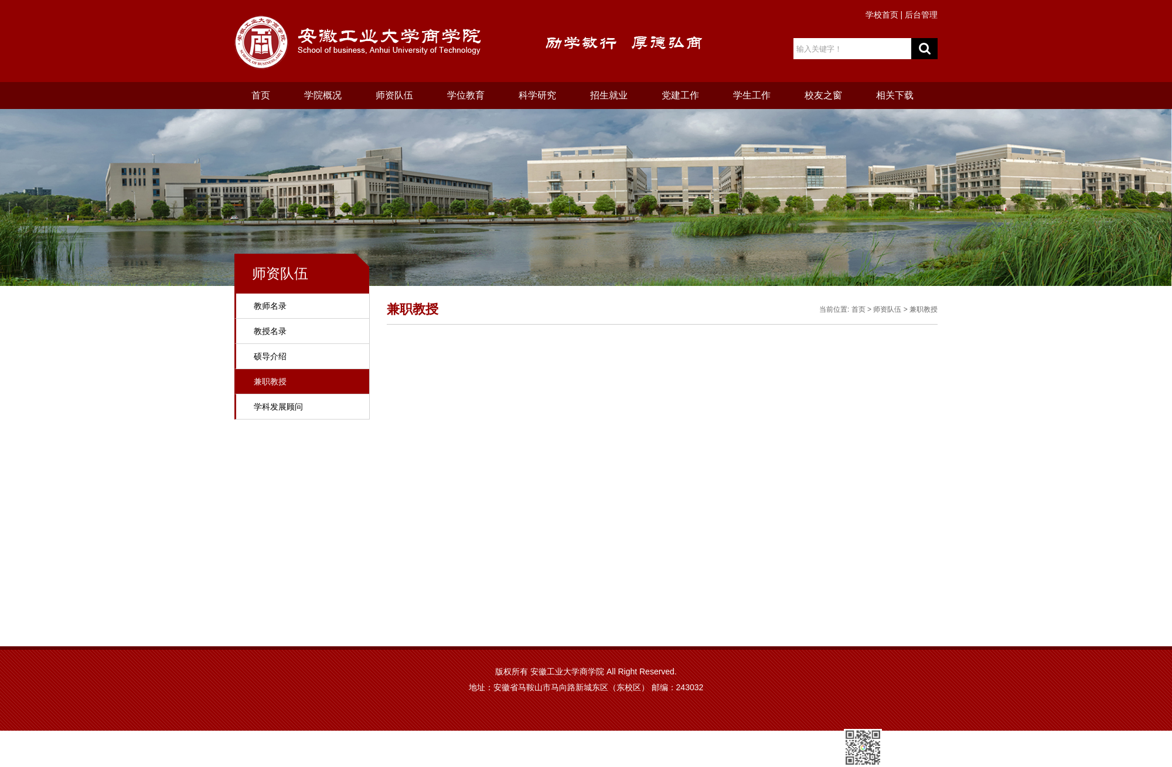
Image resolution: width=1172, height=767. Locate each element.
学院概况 (323, 95)
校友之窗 (823, 95)
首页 (260, 95)
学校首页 (882, 14)
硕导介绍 (270, 356)
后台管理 (921, 14)
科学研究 (537, 95)
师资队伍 (394, 95)
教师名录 (270, 306)
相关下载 (895, 95)
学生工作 (752, 95)
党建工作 (680, 95)
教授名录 (270, 331)
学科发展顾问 (278, 406)
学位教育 (466, 95)
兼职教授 (270, 381)
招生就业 (609, 95)
